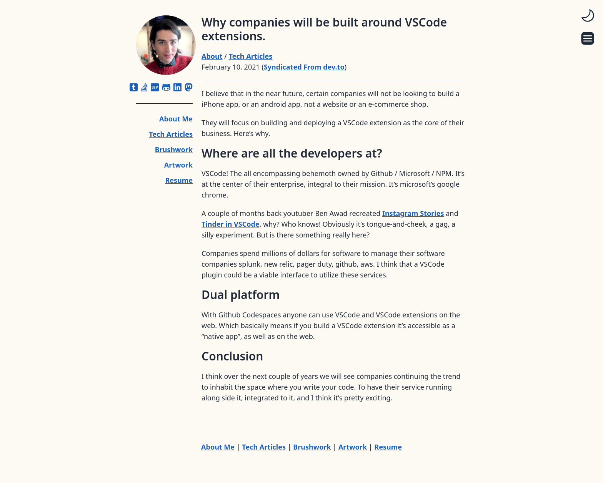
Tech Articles (171, 134)
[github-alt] (166, 87)
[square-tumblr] (134, 87)
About (212, 56)
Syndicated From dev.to (304, 66)
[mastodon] (189, 87)
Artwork (178, 164)
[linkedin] (177, 87)
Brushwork (174, 149)
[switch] (587, 15)
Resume (179, 180)
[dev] (155, 87)
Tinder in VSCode (231, 224)
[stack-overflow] (144, 87)
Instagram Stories (413, 213)
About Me (176, 118)
